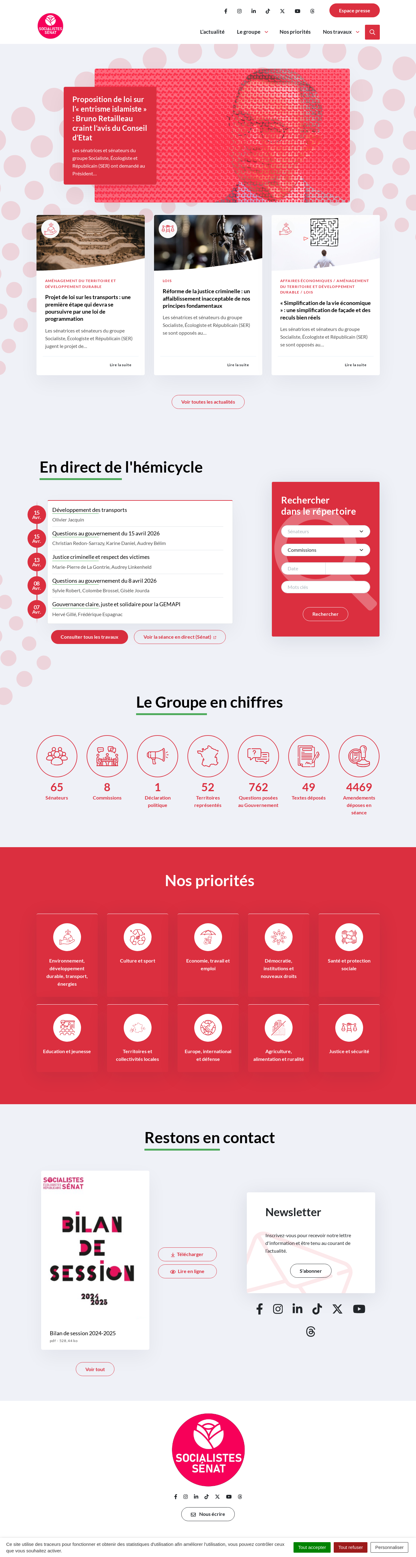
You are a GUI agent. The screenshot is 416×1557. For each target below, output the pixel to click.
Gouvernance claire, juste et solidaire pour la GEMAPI (116, 604)
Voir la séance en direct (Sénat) (180, 637)
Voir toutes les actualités (208, 402)
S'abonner (311, 1271)
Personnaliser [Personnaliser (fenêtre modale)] (389, 1547)
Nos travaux (341, 31)
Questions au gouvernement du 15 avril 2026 (106, 533)
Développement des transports (89, 509)
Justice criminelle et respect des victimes (101, 556)
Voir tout (95, 1369)
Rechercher (325, 614)
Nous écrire (208, 1514)
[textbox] (319, 531)
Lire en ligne (187, 1271)
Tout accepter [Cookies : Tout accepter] (312, 1547)
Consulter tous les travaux (89, 637)
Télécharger (187, 1254)
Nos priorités (295, 31)
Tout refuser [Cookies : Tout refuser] (350, 1547)
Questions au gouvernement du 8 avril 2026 (104, 580)
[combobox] (325, 531)
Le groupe (253, 31)
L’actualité (212, 31)
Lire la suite (120, 364)
